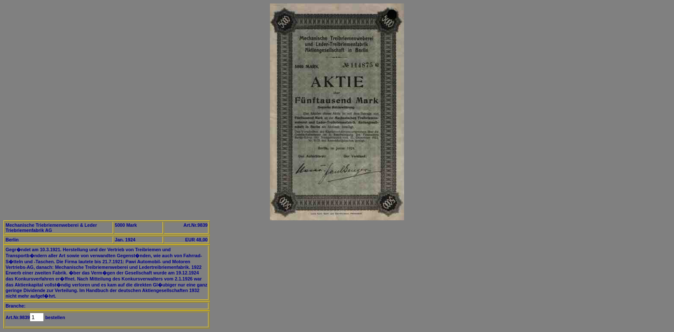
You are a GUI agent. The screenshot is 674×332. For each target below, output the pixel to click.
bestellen (54, 317)
